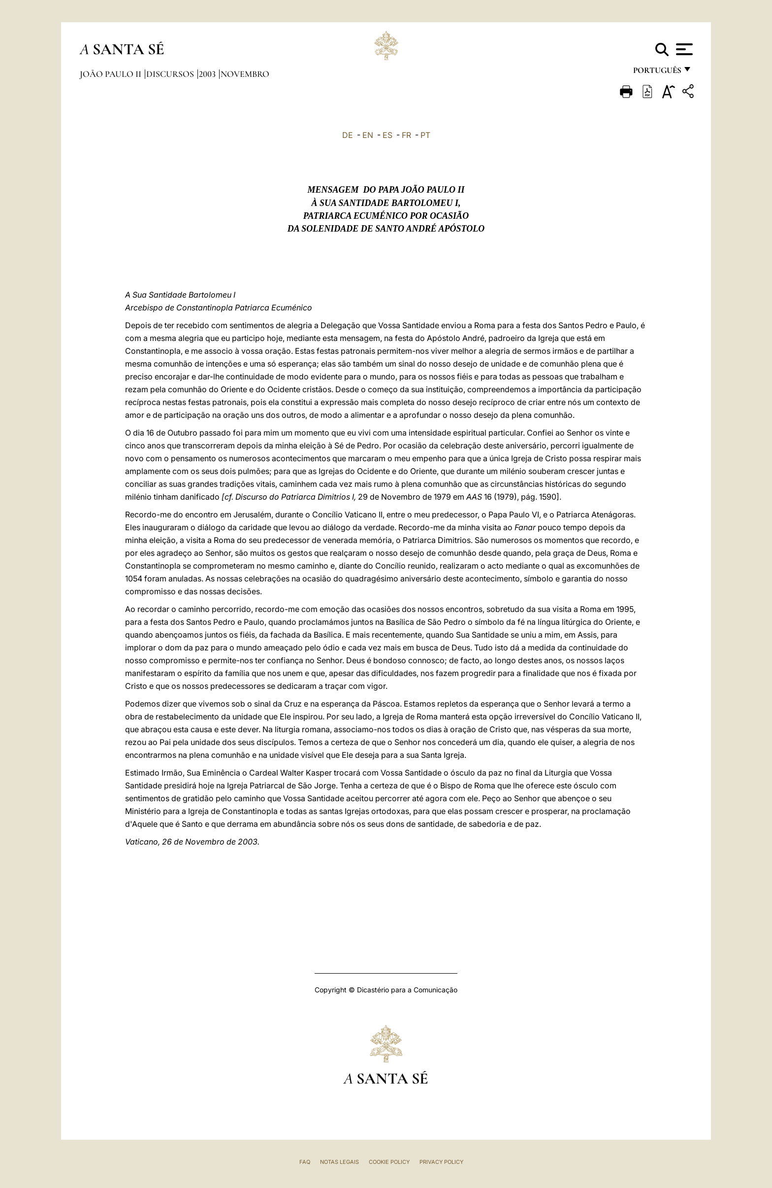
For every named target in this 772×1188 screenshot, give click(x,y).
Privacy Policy (441, 1161)
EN (367, 135)
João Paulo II (111, 73)
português (656, 72)
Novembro (245, 73)
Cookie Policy (389, 1161)
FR (406, 135)
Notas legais (339, 1161)
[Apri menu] (683, 49)
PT (425, 135)
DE (347, 135)
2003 (208, 73)
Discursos (171, 73)
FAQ (304, 1161)
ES (387, 135)
